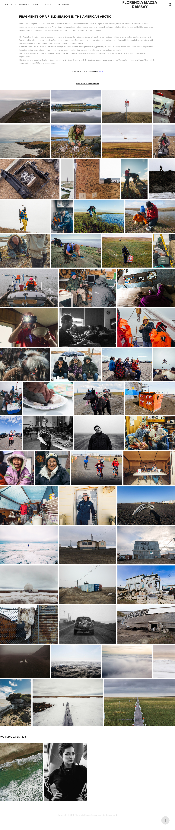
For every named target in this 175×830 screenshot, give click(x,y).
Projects (10, 4)
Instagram (63, 4)
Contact (49, 4)
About (36, 4)
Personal (24, 4)
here (101, 71)
